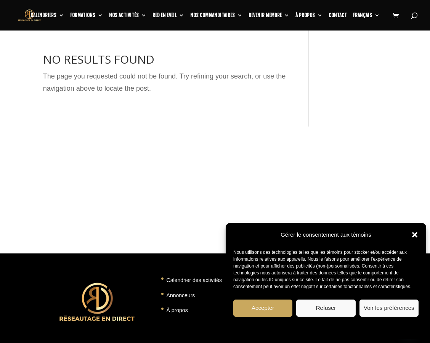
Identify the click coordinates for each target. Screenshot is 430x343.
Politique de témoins (292, 327)
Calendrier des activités (194, 280)
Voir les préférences (389, 308)
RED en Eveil (164, 15)
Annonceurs (181, 295)
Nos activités (124, 15)
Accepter (263, 308)
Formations (82, 15)
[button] (415, 235)
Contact (338, 15)
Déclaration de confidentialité (346, 327)
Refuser (326, 308)
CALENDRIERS (43, 15)
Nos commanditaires (212, 15)
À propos (305, 15)
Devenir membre (265, 15)
